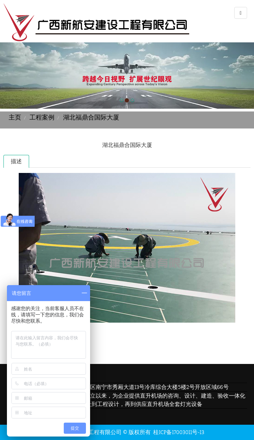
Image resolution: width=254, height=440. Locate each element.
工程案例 (41, 117)
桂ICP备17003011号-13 (178, 432)
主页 (15, 117)
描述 (16, 161)
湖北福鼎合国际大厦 (91, 117)
